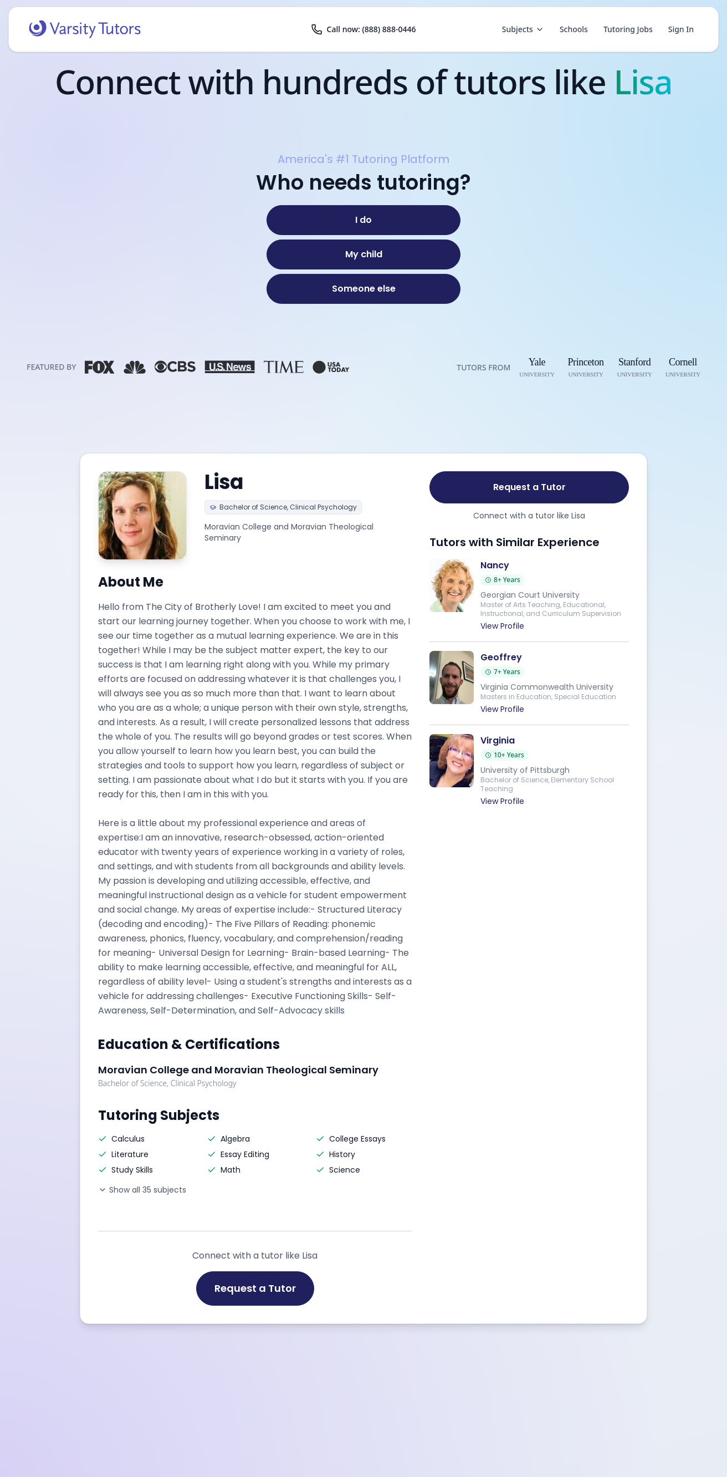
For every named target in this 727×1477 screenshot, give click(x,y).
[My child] (363, 254)
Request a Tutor (255, 1288)
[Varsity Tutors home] (85, 29)
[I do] (363, 220)
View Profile (502, 625)
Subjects (523, 29)
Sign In (681, 29)
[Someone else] (363, 289)
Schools (574, 29)
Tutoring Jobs (628, 29)
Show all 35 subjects (142, 1189)
